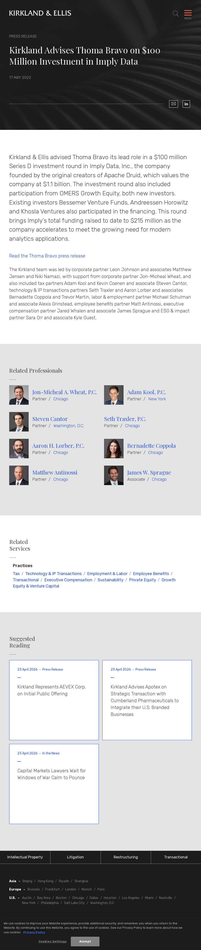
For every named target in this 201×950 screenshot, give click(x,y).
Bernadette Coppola (151, 445)
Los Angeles (131, 898)
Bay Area (43, 898)
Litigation (75, 857)
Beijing (27, 881)
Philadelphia (50, 903)
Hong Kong (45, 881)
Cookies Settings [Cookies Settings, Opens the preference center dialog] (53, 941)
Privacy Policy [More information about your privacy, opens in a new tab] (34, 932)
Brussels (34, 889)
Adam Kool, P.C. (146, 392)
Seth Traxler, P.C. (125, 418)
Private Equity (142, 579)
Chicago (60, 398)
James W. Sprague (149, 472)
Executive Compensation (68, 579)
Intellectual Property (25, 857)
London (70, 889)
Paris (101, 889)
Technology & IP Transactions (53, 573)
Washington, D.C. (68, 425)
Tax (16, 573)
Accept (85, 941)
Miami (149, 898)
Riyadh (64, 881)
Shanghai (81, 881)
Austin (27, 898)
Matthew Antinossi (54, 472)
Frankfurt (52, 889)
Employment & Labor (107, 573)
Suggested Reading (22, 642)
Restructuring (126, 857)
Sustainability (111, 579)
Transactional (26, 579)
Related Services (19, 545)
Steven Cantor (50, 418)
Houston (110, 898)
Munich (87, 889)
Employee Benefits (151, 573)
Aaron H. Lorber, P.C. (58, 445)
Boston (61, 898)
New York (157, 398)
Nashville (165, 898)
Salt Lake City (74, 903)
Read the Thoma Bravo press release (47, 256)
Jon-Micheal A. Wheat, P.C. (64, 392)
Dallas (94, 898)
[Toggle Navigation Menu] (188, 13)
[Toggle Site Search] (175, 13)
